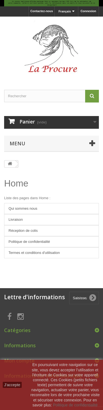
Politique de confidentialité (29, 242)
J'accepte (12, 385)
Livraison (16, 219)
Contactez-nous (41, 11)
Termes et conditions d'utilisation (34, 253)
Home (16, 183)
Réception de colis (23, 230)
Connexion (88, 11)
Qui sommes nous (23, 208)
